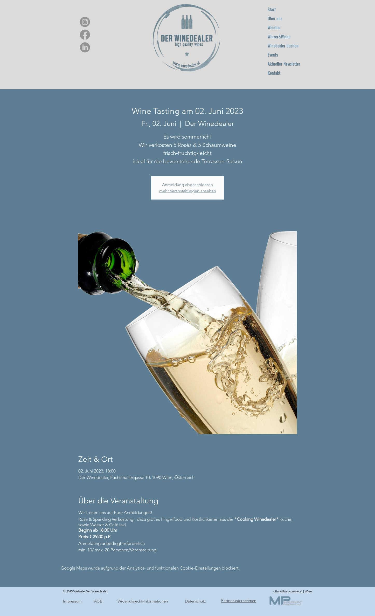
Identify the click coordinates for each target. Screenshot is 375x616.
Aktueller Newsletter (284, 64)
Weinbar (274, 27)
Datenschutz (195, 601)
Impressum (72, 601)
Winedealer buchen (283, 46)
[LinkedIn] (85, 47)
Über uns (275, 18)
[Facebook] (85, 35)
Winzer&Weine (279, 36)
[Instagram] (85, 22)
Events (273, 55)
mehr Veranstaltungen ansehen (187, 190)
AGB (98, 601)
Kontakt (274, 73)
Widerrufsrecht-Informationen (142, 601)
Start (272, 9)
